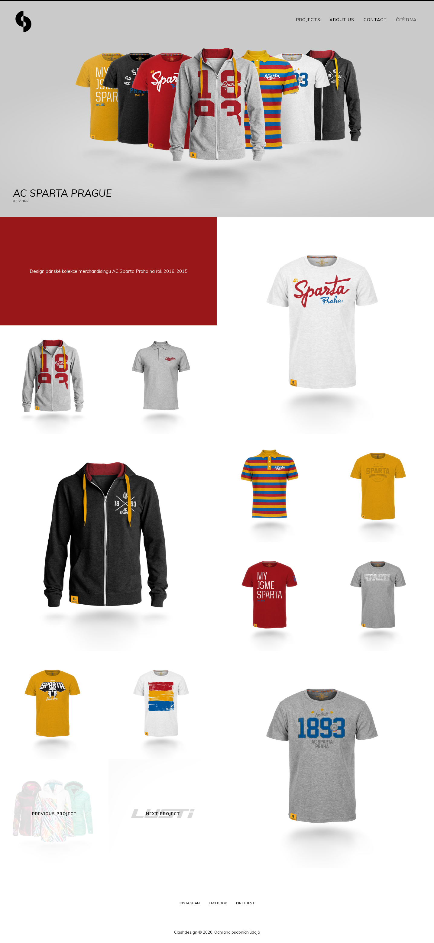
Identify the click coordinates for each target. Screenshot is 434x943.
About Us (341, 19)
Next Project (163, 813)
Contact (375, 19)
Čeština (406, 19)
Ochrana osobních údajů (237, 932)
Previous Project (54, 813)
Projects (308, 19)
